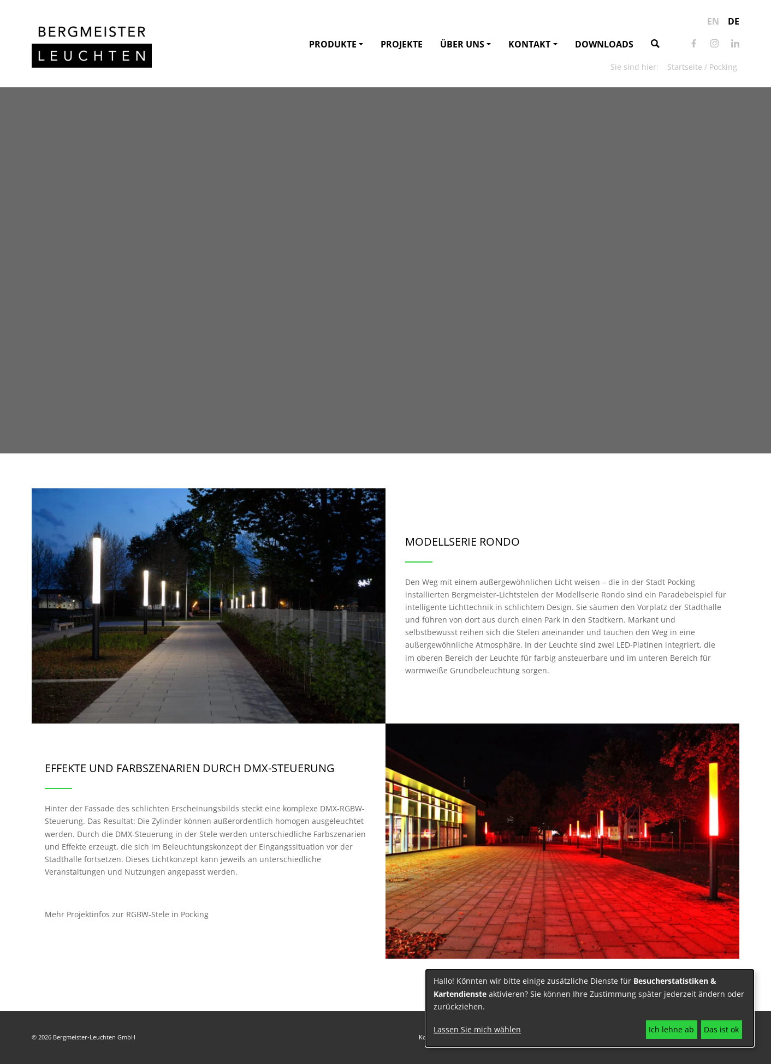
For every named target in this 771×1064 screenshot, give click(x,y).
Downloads (604, 44)
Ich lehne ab (671, 1029)
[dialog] (590, 1008)
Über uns (462, 44)
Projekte (402, 44)
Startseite (684, 67)
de (733, 21)
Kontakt (529, 44)
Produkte (333, 44)
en (713, 21)
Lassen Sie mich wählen (477, 1029)
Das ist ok (721, 1029)
